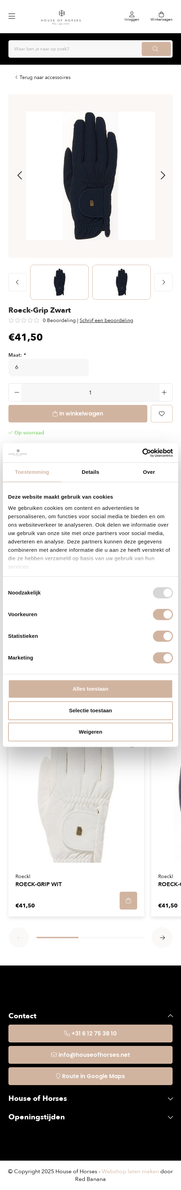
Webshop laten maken (130, 1171)
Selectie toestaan (90, 710)
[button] (19, 176)
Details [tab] (90, 472)
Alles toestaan (90, 689)
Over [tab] (149, 472)
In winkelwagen (81, 413)
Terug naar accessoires (45, 77)
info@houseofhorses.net (94, 1055)
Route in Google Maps (93, 1076)
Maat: (16, 355)
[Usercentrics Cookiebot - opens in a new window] (142, 452)
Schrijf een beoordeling (106, 320)
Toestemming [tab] (32, 472)
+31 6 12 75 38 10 (94, 1033)
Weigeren (90, 732)
